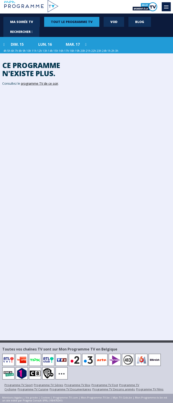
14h (50, 51)
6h (12, 51)
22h (93, 51)
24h (104, 51)
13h (45, 51)
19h (77, 51)
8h (20, 51)
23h (99, 51)
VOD (113, 22)
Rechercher (21, 32)
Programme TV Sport (19, 385)
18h (72, 51)
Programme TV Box (77, 385)
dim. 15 (17, 44)
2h (112, 51)
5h (8, 51)
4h (5, 51)
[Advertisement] (130, 123)
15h (55, 51)
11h (34, 51)
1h (109, 51)
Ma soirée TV (21, 22)
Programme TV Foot (104, 385)
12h (39, 51)
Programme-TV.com (65, 397)
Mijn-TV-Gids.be (122, 397)
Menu (167, 4)
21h (88, 51)
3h (116, 51)
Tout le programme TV (72, 22)
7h (16, 51)
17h (66, 51)
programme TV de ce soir (39, 83)
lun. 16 (45, 44)
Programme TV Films (150, 389)
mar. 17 (73, 44)
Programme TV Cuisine (33, 389)
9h (24, 51)
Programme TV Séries (48, 385)
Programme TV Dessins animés (113, 389)
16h (61, 51)
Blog (139, 22)
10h (28, 51)
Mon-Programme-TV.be (95, 397)
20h (82, 51)
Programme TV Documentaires (70, 389)
